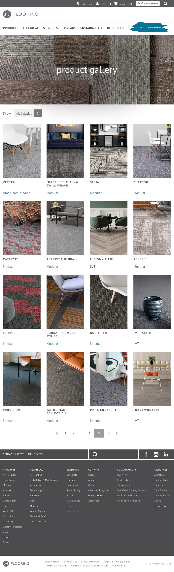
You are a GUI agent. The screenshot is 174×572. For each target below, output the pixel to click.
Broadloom (10, 193)
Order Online (147, 3)
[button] (166, 4)
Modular (26, 193)
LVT (93, 266)
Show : (8, 113)
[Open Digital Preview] (149, 28)
